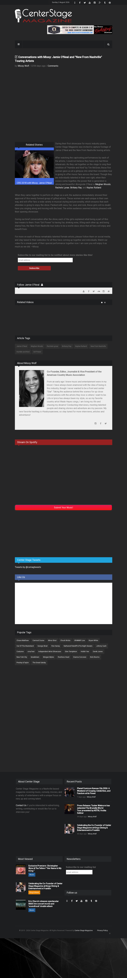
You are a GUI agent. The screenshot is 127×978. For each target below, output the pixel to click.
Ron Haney (55, 646)
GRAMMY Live (79, 640)
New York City (22, 657)
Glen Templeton (71, 652)
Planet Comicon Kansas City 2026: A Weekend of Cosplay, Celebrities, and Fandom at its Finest (93, 790)
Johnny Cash (101, 646)
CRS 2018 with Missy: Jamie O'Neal (34, 183)
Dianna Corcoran (79, 657)
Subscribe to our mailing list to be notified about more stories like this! (55, 255)
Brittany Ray (76, 187)
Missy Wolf (23, 66)
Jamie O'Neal (22, 346)
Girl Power (37, 352)
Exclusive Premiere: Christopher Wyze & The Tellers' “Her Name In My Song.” (44, 868)
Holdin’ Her (85, 652)
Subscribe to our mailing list (81, 867)
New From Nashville (98, 346)
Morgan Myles (48, 657)
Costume (20, 652)
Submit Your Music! (63, 507)
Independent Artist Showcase (49, 652)
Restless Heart (63, 657)
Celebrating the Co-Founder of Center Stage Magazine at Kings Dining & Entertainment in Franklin (94, 827)
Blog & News (34, 892)
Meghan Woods (103, 184)
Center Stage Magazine (84, 930)
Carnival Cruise (38, 640)
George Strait (43, 646)
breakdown (35, 657)
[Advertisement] (36, 533)
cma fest (31, 652)
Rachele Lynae (62, 187)
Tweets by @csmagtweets (28, 567)
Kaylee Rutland (94, 187)
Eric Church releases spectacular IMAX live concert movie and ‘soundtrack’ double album (43, 903)
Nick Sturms (94, 657)
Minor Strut (52, 640)
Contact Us (21, 805)
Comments (53, 66)
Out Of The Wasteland (25, 646)
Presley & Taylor (23, 663)
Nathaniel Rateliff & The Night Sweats (78, 646)
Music (31, 875)
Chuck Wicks (65, 640)
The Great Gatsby (39, 663)
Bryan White (93, 640)
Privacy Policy (102, 930)
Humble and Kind (23, 352)
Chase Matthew (23, 640)
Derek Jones (98, 652)
